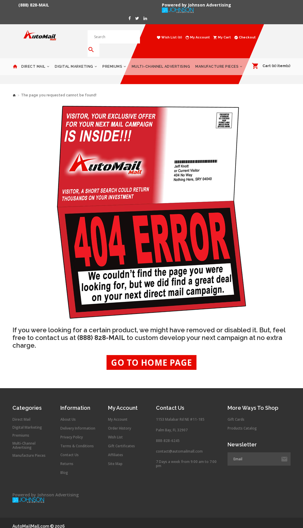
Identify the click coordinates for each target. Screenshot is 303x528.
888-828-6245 (168, 432)
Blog (64, 464)
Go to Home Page (151, 353)
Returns (66, 455)
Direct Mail (33, 58)
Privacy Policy (71, 429)
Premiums (112, 58)
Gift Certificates (121, 437)
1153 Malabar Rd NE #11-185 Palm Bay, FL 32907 (180, 416)
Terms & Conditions (77, 437)
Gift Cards (236, 411)
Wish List (115, 429)
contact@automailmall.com (179, 442)
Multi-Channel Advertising (161, 58)
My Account (118, 411)
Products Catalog (242, 420)
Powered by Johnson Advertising (197, 5)
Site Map (115, 455)
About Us (68, 411)
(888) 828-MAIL (33, 5)
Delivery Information (77, 420)
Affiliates (115, 446)
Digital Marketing (74, 58)
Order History (119, 420)
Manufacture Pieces (216, 58)
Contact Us (69, 446)
